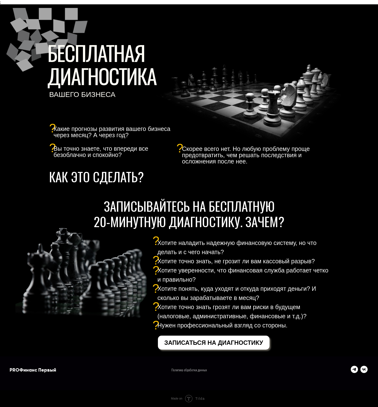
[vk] (364, 372)
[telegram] (354, 372)
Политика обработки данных (189, 369)
